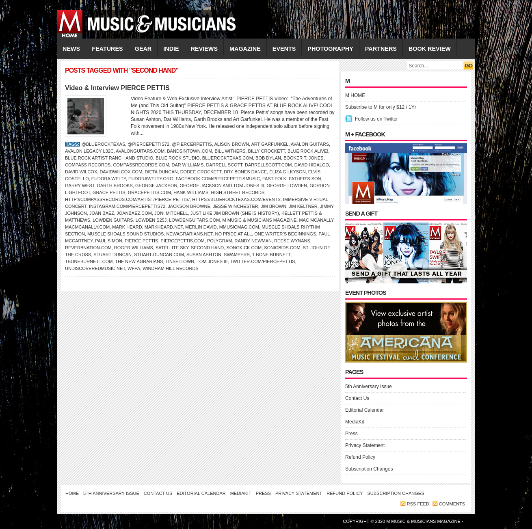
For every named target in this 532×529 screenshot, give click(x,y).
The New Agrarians (139, 261)
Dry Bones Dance (245, 171)
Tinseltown (179, 261)
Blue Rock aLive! (308, 151)
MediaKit (354, 422)
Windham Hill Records (171, 268)
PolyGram (219, 240)
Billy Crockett (266, 151)
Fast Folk (274, 178)
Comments (452, 503)
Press (351, 433)
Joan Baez (101, 213)
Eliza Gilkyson (287, 171)
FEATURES (107, 48)
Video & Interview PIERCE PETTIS (117, 87)
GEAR (143, 48)
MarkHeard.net (164, 227)
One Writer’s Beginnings (285, 233)
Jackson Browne (189, 206)
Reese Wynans (292, 240)
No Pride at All (233, 233)
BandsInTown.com (189, 151)
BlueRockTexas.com (227, 157)
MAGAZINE (245, 48)
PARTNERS (381, 48)
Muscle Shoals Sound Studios (125, 233)
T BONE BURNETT (271, 254)
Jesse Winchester (235, 206)
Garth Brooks (114, 185)
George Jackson (156, 185)
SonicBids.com (282, 247)
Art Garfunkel (270, 144)
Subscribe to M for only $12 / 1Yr (380, 107)
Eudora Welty (108, 178)
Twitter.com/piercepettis (262, 261)
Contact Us (357, 398)
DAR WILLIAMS (187, 164)
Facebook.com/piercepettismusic (218, 178)
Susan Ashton (203, 254)
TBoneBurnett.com (88, 261)
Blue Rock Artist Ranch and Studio (109, 157)
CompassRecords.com (141, 164)
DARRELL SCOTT (224, 164)
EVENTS (284, 48)
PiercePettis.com (183, 240)
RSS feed (418, 503)
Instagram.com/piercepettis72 (127, 206)
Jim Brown (273, 206)
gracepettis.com (149, 192)
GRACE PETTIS (109, 192)
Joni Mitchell (171, 213)
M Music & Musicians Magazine (260, 220)
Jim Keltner (303, 206)
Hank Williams (190, 192)
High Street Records (237, 192)
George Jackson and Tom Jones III (221, 185)
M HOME (355, 95)
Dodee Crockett (200, 171)
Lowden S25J (151, 220)
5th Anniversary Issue (368, 386)
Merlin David (200, 227)
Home (72, 493)
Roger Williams (133, 247)
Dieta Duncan (161, 171)
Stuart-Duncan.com (159, 254)
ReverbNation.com (88, 247)
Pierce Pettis (141, 240)
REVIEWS (204, 48)
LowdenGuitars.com (194, 220)
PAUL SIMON (108, 240)
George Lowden (287, 185)
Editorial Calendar (364, 410)
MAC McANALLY (316, 220)
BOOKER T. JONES (303, 157)
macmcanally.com (87, 227)
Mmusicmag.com (239, 227)
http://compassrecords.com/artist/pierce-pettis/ (127, 199)
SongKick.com (244, 247)
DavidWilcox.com (120, 171)
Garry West (79, 185)
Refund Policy (360, 457)
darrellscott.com (268, 164)
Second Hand (207, 247)
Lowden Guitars (113, 220)
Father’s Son (305, 178)
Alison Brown (231, 144)
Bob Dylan (268, 157)
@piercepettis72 (148, 144)
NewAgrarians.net (189, 233)
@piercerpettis (192, 144)
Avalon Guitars (310, 144)
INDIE (171, 48)
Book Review (430, 48)
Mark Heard (127, 227)
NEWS (71, 48)
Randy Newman (253, 240)
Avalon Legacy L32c (89, 151)
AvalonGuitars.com (140, 151)
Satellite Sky (172, 247)
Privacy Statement (365, 445)
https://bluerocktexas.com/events (236, 199)
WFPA (134, 268)
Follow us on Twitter (376, 119)
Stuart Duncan (112, 254)
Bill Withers (229, 151)
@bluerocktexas (103, 144)
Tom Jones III (212, 261)
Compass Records (87, 164)
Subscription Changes (369, 469)
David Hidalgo (311, 164)
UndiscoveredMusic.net (95, 268)
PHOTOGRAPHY (330, 48)
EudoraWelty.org (150, 178)
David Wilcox (81, 171)
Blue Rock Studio (177, 157)
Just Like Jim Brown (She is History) (234, 213)
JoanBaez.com (134, 213)
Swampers (237, 254)
